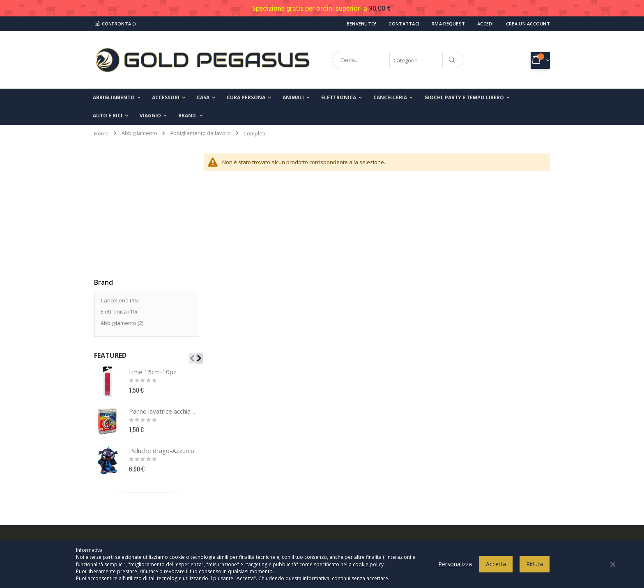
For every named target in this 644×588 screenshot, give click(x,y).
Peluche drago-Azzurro (161, 327)
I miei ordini (113, 481)
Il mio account (116, 468)
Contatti (109, 454)
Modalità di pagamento (363, 481)
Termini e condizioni (359, 468)
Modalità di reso (355, 508)
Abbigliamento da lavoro (200, 133)
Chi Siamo (111, 441)
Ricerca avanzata (121, 508)
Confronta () (115, 24)
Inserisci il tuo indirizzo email (480, 478)
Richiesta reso (117, 495)
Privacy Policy (351, 441)
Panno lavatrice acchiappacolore (163, 288)
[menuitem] (190, 116)
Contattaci (404, 24)
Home (101, 133)
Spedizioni (348, 495)
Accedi (485, 24)
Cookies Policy (352, 454)
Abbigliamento (139, 133)
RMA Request (448, 24)
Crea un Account (528, 24)
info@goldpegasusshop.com (254, 504)
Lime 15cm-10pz (153, 249)
